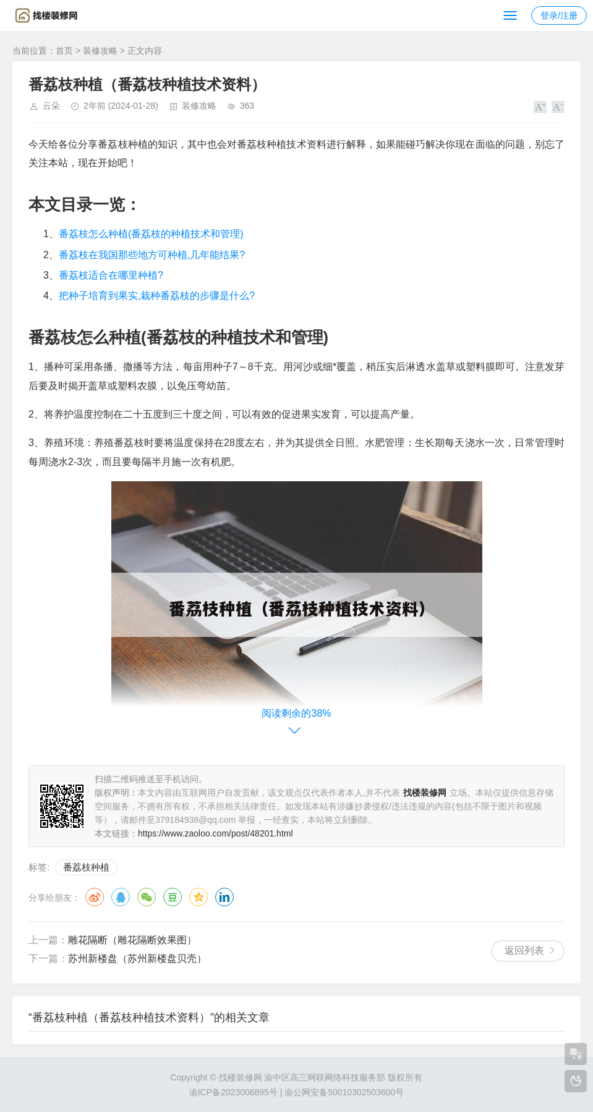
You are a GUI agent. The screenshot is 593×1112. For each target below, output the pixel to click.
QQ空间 (198, 897)
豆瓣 (172, 897)
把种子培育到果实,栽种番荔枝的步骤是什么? (157, 295)
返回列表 (524, 950)
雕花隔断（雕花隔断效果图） (132, 940)
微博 (94, 897)
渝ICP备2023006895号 (233, 1092)
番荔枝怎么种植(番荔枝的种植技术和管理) (151, 234)
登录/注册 (559, 15)
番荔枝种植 (86, 867)
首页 (64, 51)
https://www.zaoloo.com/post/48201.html (215, 833)
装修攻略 (100, 51)
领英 (224, 897)
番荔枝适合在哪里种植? (111, 275)
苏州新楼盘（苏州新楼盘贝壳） (137, 958)
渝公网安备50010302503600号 (344, 1092)
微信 (146, 897)
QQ (120, 897)
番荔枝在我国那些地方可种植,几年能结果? (152, 255)
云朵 (51, 106)
